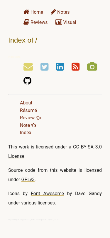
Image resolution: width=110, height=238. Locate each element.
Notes (60, 12)
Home (33, 12)
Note (28, 125)
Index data (14, 56)
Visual (65, 22)
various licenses (38, 203)
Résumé (28, 110)
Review (30, 117)
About (26, 103)
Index (25, 132)
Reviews (35, 22)
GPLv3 (28, 179)
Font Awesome (47, 193)
